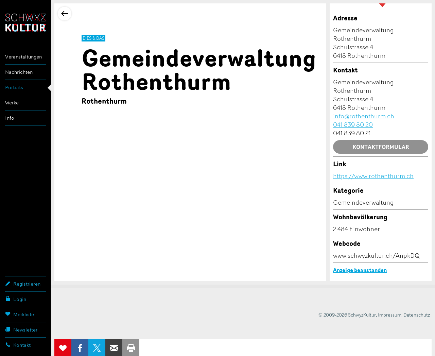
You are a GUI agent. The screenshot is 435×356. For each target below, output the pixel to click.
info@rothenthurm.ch (363, 116)
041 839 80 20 (353, 124)
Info (9, 117)
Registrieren (22, 283)
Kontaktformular (380, 147)
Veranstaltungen (23, 56)
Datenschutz (416, 314)
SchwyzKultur (25, 23)
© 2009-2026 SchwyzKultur (347, 314)
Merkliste (19, 314)
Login (15, 299)
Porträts (14, 87)
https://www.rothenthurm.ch (373, 175)
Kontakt (18, 345)
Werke (12, 102)
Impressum (389, 314)
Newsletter (21, 329)
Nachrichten (19, 71)
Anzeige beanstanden (360, 270)
